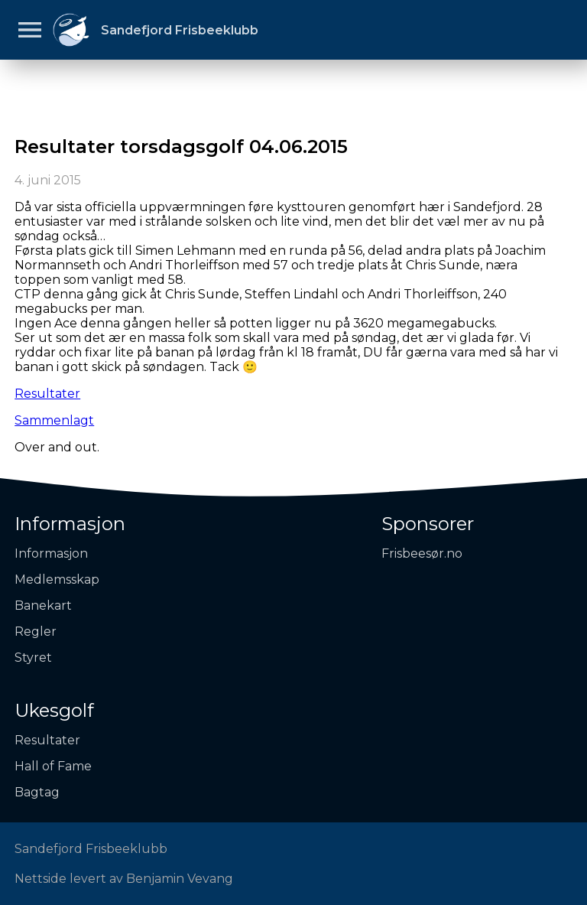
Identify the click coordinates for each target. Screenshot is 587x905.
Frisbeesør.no (421, 553)
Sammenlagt (54, 420)
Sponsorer (427, 524)
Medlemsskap (57, 579)
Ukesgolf (54, 710)
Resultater (47, 393)
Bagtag (37, 792)
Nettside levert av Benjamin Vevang (124, 878)
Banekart (43, 605)
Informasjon (70, 524)
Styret (33, 657)
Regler (36, 631)
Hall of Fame (53, 766)
